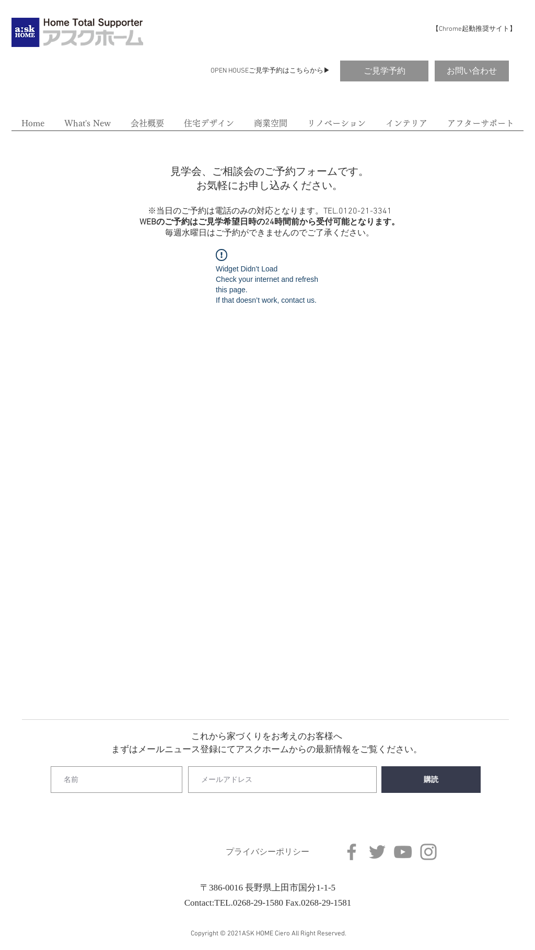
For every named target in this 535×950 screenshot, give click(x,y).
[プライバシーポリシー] (267, 852)
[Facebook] (352, 852)
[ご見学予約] (384, 71)
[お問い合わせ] (472, 71)
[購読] (431, 779)
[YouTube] (403, 852)
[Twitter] (377, 852)
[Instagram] (428, 852)
